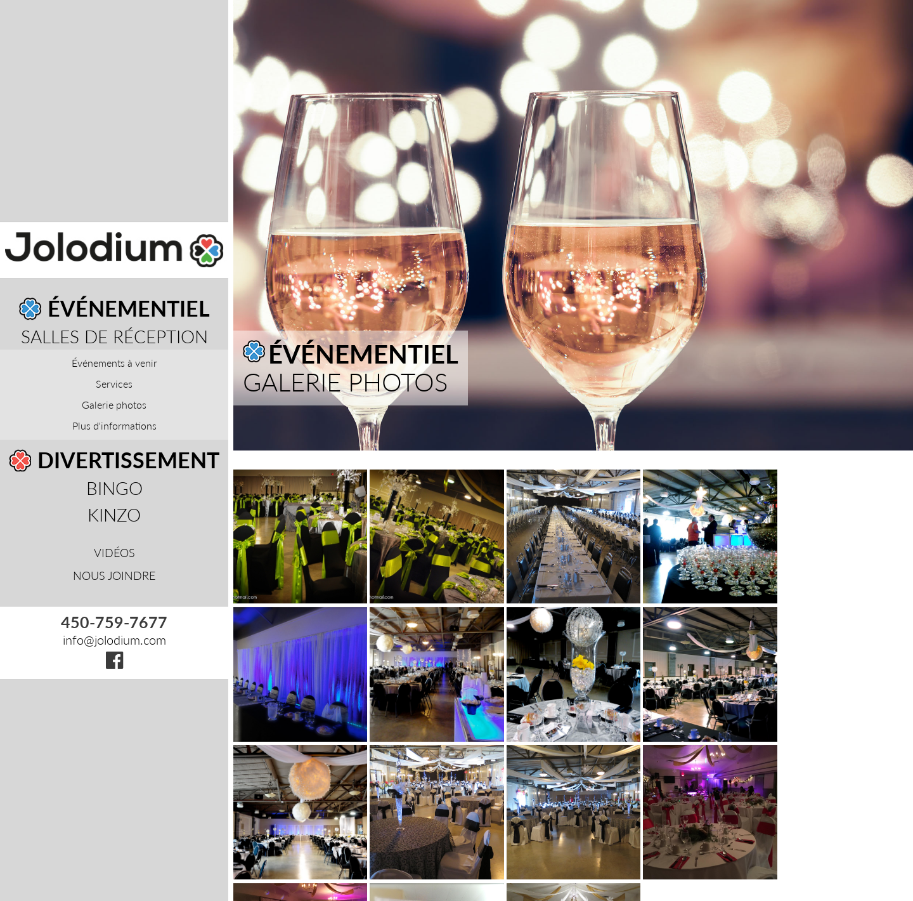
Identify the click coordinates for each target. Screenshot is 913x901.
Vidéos (114, 553)
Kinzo (114, 514)
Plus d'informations (114, 425)
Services (114, 384)
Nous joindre (114, 575)
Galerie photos (114, 404)
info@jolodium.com (114, 639)
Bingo (114, 488)
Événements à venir (114, 363)
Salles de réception (114, 336)
